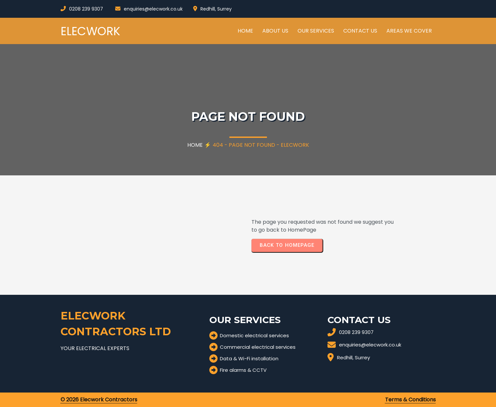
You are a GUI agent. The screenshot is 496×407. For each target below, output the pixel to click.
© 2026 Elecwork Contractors (99, 399)
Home (195, 145)
